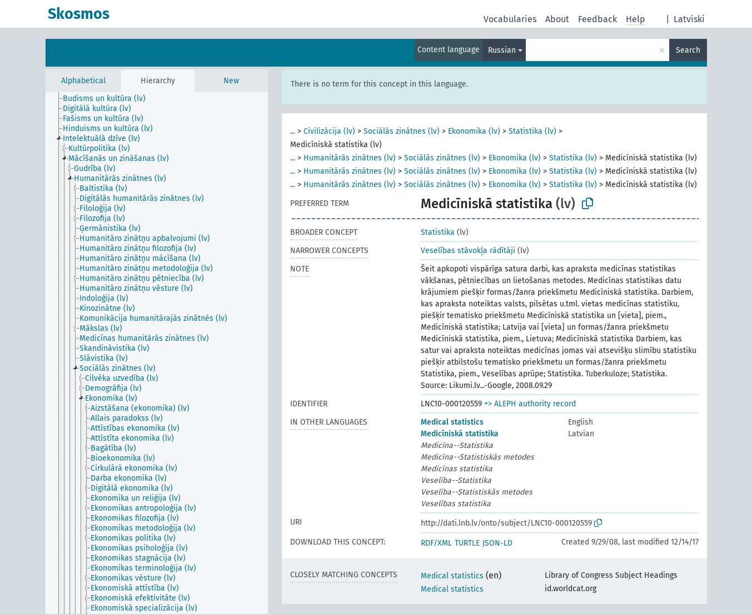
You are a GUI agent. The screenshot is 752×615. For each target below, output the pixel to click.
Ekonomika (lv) (474, 131)
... (292, 131)
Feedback (597, 19)
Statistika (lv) (532, 131)
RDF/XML (436, 543)
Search (688, 50)
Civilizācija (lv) (329, 131)
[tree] (157, 353)
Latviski (689, 19)
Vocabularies (510, 19)
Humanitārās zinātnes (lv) (349, 158)
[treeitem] (109, 99)
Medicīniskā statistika (460, 433)
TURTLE (467, 543)
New (231, 80)
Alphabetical (83, 80)
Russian (502, 50)
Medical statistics (452, 422)
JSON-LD (497, 543)
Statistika (438, 232)
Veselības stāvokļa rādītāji (468, 250)
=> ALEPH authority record (530, 404)
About (557, 19)
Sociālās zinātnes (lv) (401, 131)
